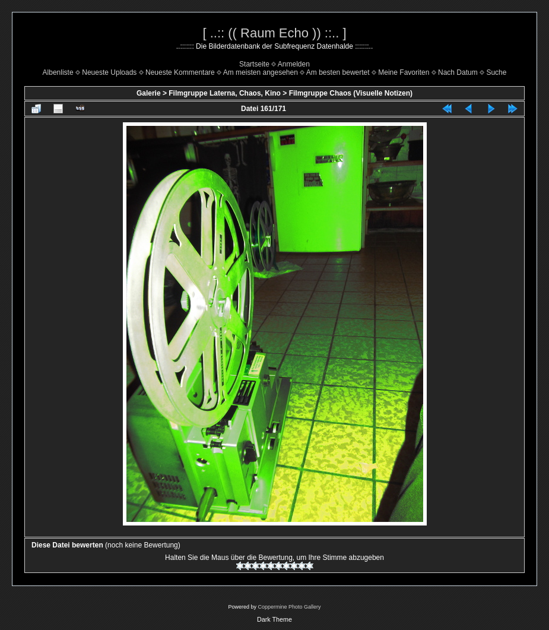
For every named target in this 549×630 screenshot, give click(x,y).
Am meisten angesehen (260, 72)
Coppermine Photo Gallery (289, 607)
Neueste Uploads (109, 72)
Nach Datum (458, 72)
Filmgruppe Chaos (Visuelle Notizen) (350, 93)
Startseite (254, 64)
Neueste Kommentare (180, 72)
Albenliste (58, 72)
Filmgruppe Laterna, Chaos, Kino (225, 93)
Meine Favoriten (403, 72)
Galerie (149, 93)
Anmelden (294, 64)
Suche (496, 72)
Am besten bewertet (338, 72)
